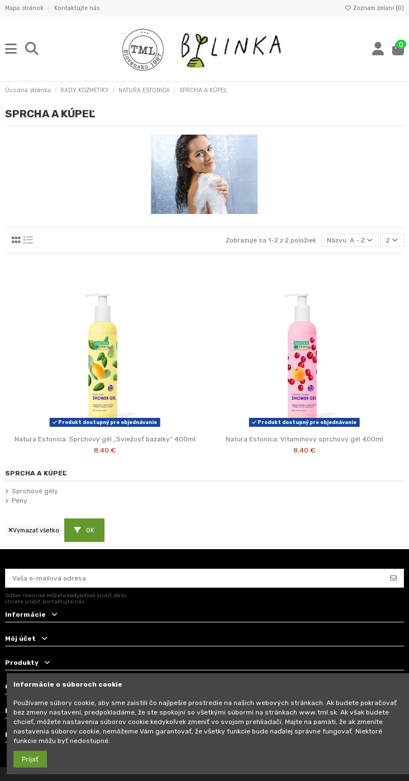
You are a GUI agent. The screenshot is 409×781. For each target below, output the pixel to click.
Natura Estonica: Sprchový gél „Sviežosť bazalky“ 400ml (105, 439)
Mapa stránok (25, 8)
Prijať (30, 759)
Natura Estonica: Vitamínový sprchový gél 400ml (304, 439)
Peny (19, 500)
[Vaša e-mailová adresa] (195, 578)
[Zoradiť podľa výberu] (350, 240)
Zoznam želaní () (374, 8)
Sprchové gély (35, 491)
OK (84, 530)
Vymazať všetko (33, 530)
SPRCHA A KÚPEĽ (35, 473)
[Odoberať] (393, 578)
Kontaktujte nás (76, 8)
